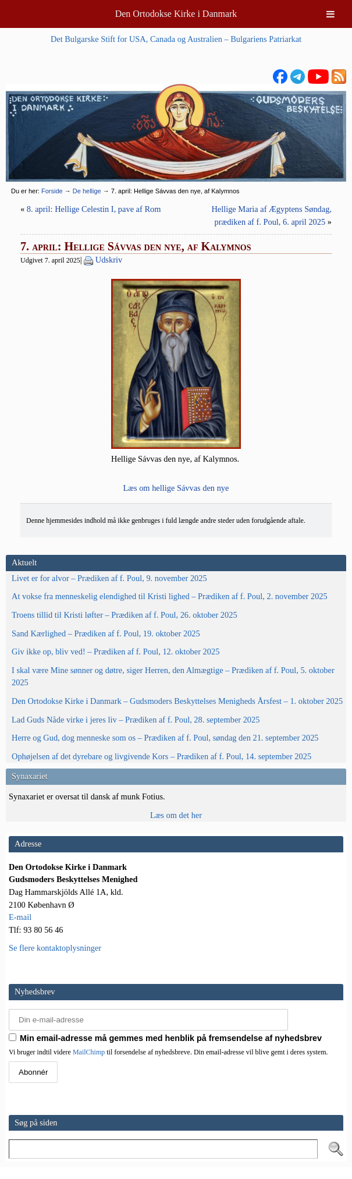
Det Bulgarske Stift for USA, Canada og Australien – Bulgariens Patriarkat (176, 39)
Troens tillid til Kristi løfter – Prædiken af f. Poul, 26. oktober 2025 (124, 614)
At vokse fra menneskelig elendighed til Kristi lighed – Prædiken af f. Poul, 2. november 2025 (170, 596)
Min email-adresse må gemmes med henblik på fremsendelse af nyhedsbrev (165, 1038)
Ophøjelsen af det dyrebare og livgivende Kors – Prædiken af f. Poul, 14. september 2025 (161, 756)
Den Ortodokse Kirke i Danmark (176, 14)
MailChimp (89, 1052)
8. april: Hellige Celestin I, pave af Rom (94, 209)
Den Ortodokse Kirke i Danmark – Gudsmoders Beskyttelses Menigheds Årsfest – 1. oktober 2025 (177, 701)
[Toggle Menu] (330, 14)
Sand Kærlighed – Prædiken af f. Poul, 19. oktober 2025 (106, 633)
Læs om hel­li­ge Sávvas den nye (176, 488)
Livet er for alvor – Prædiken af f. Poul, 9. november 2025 (109, 578)
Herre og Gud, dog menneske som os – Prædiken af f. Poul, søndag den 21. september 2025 (165, 737)
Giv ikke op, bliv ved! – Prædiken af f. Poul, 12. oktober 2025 (115, 651)
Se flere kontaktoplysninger (55, 948)
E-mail (20, 917)
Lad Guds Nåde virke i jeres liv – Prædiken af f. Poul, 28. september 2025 (135, 719)
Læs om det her (176, 815)
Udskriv (108, 259)
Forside (52, 190)
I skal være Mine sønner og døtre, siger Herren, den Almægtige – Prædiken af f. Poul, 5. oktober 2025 (173, 676)
